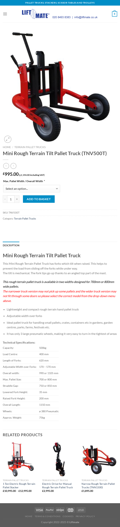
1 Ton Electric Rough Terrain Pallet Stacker (19, 485)
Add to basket (39, 199)
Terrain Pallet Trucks (30, 147)
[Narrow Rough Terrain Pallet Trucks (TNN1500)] (99, 459)
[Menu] (5, 13)
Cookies (68, 516)
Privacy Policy (85, 516)
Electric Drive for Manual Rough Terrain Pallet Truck (57, 485)
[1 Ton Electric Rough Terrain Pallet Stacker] (20, 459)
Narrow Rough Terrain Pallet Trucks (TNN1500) (98, 485)
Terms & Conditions (47, 516)
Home (7, 147)
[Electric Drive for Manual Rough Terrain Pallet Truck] (60, 459)
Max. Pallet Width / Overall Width (24, 181)
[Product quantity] (11, 199)
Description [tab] (11, 245)
